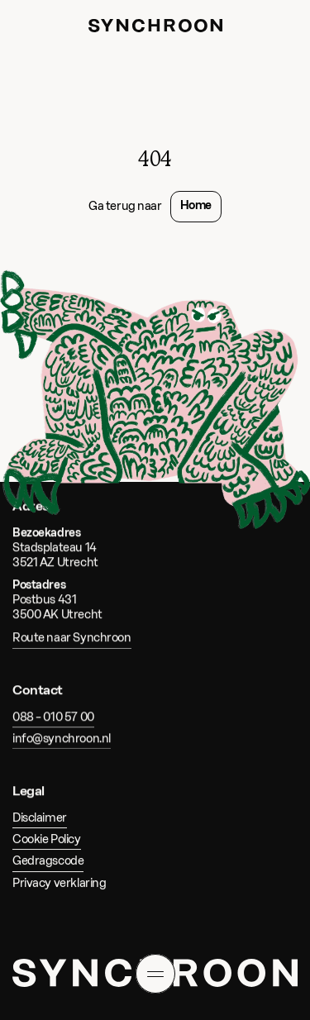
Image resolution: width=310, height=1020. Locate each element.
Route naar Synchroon (71, 639)
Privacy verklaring (59, 882)
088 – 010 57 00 (53, 717)
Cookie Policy (46, 839)
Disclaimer (39, 818)
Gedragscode (47, 861)
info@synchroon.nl (61, 739)
